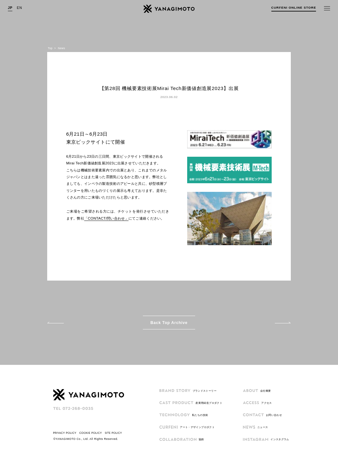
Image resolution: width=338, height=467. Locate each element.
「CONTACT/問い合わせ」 (106, 218)
